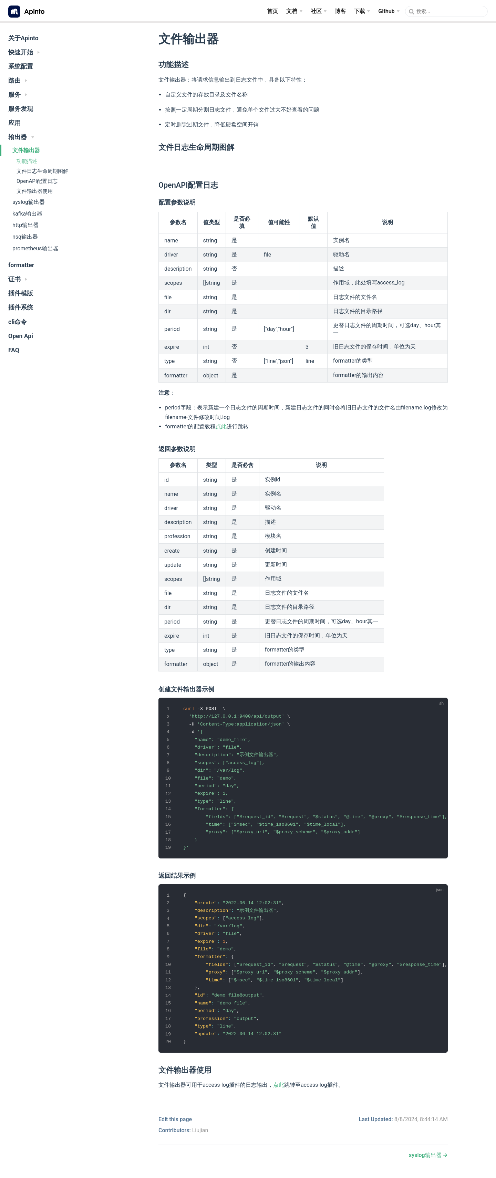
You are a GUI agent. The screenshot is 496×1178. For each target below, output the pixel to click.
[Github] (389, 11)
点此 (221, 426)
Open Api (20, 336)
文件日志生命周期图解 (42, 171)
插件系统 (20, 307)
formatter (21, 265)
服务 (17, 94)
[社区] (319, 11)
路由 (17, 80)
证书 (17, 279)
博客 (340, 11)
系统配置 (20, 66)
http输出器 (25, 225)
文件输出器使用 (35, 191)
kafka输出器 (27, 213)
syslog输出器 (28, 202)
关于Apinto (23, 38)
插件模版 (20, 293)
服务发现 (20, 108)
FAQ (13, 350)
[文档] (294, 11)
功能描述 (27, 161)
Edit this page (175, 1119)
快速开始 (24, 52)
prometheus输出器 (35, 248)
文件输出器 (26, 150)
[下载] (362, 11)
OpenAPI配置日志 (37, 181)
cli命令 (17, 322)
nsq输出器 (25, 236)
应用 (14, 122)
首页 (272, 11)
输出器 (21, 137)
